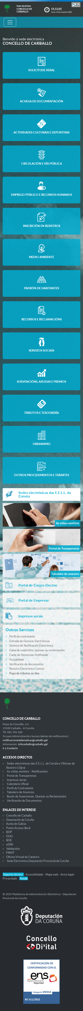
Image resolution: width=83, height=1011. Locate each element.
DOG (9, 836)
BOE (9, 840)
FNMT (10, 852)
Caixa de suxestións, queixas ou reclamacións (37, 650)
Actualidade (16, 659)
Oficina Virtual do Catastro (22, 857)
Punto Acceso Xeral (18, 828)
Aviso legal (67, 874)
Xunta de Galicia (16, 823)
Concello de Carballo (19, 815)
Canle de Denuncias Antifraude (28, 655)
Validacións (13, 848)
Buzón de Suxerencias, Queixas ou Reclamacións (36, 796)
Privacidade (10, 878)
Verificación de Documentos (24, 800)
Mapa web (52, 874)
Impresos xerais (17, 780)
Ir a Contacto (10, 748)
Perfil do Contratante (20, 788)
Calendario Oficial (18, 784)
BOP (9, 832)
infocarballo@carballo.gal (33, 744)
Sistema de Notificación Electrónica (31, 645)
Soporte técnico (13, 874)
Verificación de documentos (26, 664)
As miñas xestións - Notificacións (27, 771)
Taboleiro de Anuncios (20, 792)
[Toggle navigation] (10, 22)
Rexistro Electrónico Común (26, 668)
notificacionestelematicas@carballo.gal (25, 740)
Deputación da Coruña (20, 819)
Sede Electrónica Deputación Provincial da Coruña (38, 861)
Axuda (23, 878)
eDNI (9, 844)
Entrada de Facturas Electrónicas (29, 641)
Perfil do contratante (22, 636)
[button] (75, 4)
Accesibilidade (34, 874)
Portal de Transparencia (21, 775)
